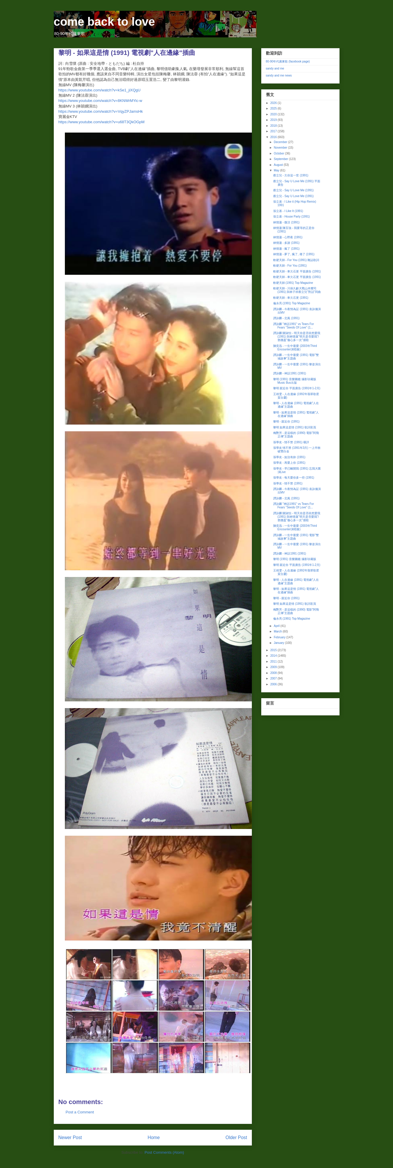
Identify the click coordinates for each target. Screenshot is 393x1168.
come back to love (104, 21)
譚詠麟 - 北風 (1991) (286, 318)
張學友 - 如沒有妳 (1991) (289, 457)
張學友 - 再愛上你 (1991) (289, 462)
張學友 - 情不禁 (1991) (288, 483)
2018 (274, 125)
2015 (274, 650)
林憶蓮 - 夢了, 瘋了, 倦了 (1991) (294, 254)
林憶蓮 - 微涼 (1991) (286, 222)
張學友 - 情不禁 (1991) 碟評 (291, 442)
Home (154, 1137)
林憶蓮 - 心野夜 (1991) (288, 237)
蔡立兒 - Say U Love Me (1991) (293, 190)
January (279, 642)
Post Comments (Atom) (164, 1152)
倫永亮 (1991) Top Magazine (291, 303)
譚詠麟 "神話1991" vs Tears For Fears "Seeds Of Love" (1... (293, 325)
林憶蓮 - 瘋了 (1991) (286, 248)
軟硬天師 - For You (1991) (290, 265)
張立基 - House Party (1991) (291, 216)
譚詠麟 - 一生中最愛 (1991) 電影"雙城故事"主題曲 (296, 356)
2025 (274, 108)
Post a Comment (80, 1112)
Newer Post (70, 1137)
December (281, 142)
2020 (274, 114)
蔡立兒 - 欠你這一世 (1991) (291, 175)
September (281, 159)
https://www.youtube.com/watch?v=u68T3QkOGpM (101, 122)
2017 (274, 131)
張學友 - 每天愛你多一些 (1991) (293, 477)
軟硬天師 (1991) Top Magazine (293, 282)
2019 (274, 119)
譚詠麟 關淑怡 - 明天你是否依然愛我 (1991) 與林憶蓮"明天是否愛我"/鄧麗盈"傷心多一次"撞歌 (297, 336)
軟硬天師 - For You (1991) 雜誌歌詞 (296, 260)
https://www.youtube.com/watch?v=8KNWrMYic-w (100, 100)
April (277, 626)
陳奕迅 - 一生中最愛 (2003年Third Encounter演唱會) (295, 347)
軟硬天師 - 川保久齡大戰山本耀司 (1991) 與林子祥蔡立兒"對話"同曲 (297, 290)
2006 (274, 684)
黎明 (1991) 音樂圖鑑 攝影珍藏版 (294, 559)
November (281, 147)
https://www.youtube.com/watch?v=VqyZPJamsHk (100, 111)
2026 (274, 103)
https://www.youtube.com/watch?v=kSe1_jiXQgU (99, 90)
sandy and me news (279, 75)
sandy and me (275, 68)
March (278, 631)
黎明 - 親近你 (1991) (286, 421)
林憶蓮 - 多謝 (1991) (286, 242)
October (279, 153)
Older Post (236, 1137)
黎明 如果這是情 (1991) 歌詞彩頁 (294, 427)
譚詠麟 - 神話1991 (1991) (289, 373)
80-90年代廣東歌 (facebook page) (288, 61)
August (279, 164)
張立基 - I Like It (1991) (288, 211)
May (277, 170)
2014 (274, 655)
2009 (274, 667)
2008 (274, 673)
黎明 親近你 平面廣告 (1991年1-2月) (297, 388)
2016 (274, 137)
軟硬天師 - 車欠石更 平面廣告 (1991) (297, 271)
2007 (274, 678)
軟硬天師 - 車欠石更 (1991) (291, 297)
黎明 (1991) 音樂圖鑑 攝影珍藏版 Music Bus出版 (294, 381)
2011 (274, 661)
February (280, 637)
